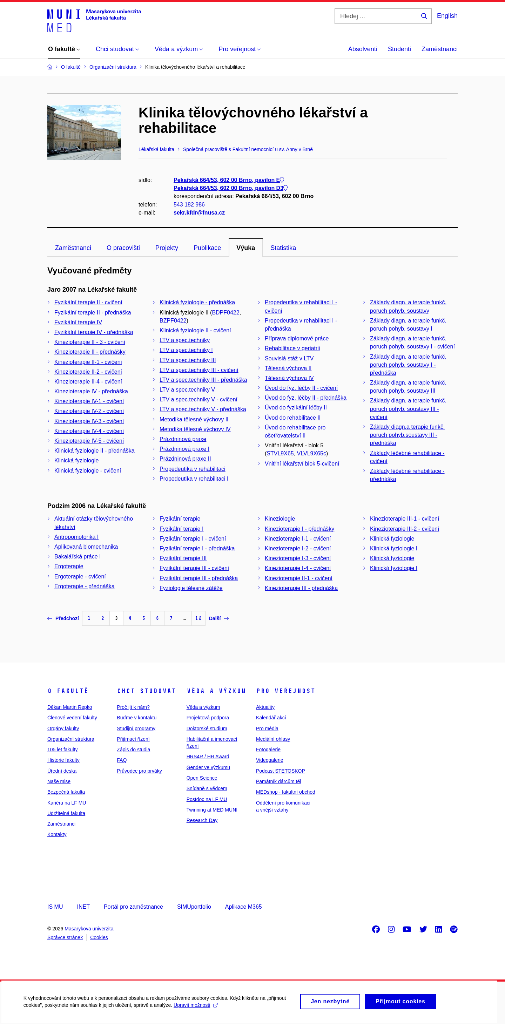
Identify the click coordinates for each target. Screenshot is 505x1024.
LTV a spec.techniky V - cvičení (198, 399)
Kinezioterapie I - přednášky (299, 529)
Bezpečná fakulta (66, 792)
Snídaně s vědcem (207, 788)
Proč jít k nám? (133, 707)
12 (198, 618)
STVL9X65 (280, 453)
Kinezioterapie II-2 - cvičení (88, 372)
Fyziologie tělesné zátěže (191, 588)
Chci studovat (146, 691)
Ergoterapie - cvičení (80, 576)
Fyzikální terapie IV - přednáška (93, 332)
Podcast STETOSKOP (280, 771)
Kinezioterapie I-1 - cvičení (298, 539)
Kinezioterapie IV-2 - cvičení (89, 411)
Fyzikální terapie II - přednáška (92, 313)
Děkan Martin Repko (69, 707)
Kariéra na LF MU (66, 803)
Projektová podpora (208, 717)
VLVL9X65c (311, 453)
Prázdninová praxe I (184, 449)
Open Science (202, 778)
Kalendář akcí (271, 717)
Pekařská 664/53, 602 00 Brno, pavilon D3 (231, 188)
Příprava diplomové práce (297, 338)
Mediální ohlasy (273, 739)
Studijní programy (136, 728)
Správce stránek (65, 937)
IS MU (55, 907)
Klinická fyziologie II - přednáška (94, 451)
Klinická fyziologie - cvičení (87, 471)
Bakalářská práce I (77, 557)
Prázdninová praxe (183, 439)
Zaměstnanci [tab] (73, 247)
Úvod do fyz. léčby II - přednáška (305, 398)
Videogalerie (269, 760)
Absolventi (362, 49)
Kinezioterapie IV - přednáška (91, 391)
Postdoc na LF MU (207, 799)
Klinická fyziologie (76, 460)
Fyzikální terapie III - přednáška (199, 578)
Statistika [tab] (283, 247)
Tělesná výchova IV (289, 378)
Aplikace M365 (243, 907)
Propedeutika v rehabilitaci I (194, 479)
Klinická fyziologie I (393, 548)
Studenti (399, 49)
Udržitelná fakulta (66, 813)
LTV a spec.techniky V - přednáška (203, 409)
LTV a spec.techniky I (186, 350)
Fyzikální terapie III (183, 558)
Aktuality (265, 707)
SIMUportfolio (194, 907)
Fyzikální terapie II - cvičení (88, 302)
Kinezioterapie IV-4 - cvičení (89, 431)
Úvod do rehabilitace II (293, 418)
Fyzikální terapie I (181, 529)
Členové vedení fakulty (72, 717)
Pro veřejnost (285, 691)
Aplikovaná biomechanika (86, 547)
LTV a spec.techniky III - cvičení (199, 370)
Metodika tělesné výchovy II (194, 419)
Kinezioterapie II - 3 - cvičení (89, 342)
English (447, 15)
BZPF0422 (173, 321)
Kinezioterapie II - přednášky (90, 352)
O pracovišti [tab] (123, 247)
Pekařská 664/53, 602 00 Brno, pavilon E (229, 180)
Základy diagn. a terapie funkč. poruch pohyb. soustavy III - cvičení (408, 409)
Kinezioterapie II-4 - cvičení (88, 382)
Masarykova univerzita (89, 928)
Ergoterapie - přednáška (84, 586)
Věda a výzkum (216, 691)
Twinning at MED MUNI (212, 810)
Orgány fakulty (63, 728)
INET (83, 907)
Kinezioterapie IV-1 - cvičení (89, 401)
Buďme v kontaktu (136, 717)
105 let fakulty (62, 749)
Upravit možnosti (196, 1008)
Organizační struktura (70, 739)
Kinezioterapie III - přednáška (301, 588)
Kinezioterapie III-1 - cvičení (404, 519)
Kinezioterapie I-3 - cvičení (298, 558)
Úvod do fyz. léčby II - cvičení (301, 388)
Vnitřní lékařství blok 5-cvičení (302, 464)
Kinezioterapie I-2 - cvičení (298, 548)
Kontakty (56, 834)
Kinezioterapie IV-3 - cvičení (89, 421)
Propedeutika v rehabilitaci (192, 469)
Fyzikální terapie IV (78, 322)
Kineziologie (280, 519)
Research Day (202, 820)
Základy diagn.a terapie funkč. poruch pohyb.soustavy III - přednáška (407, 435)
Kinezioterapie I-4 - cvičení (298, 568)
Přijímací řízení (133, 739)
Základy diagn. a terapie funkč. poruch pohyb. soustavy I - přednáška (408, 365)
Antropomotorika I (76, 537)
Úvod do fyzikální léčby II (296, 408)
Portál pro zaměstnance (133, 907)
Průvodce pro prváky (139, 771)
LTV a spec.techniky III (188, 360)
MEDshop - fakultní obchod (285, 792)
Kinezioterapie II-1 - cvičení (88, 362)
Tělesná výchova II (288, 368)
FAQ (122, 760)
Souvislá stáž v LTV (289, 358)
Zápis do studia (133, 749)
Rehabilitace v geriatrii (292, 348)
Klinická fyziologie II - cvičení (195, 330)
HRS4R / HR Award (208, 756)
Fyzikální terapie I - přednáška (197, 548)
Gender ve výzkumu (208, 767)
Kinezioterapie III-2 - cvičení (404, 529)
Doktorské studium (207, 728)
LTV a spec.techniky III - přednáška (203, 380)
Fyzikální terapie (180, 519)
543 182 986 (189, 205)
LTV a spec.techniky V (187, 390)
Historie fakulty (63, 760)
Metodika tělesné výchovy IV (195, 429)
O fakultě (67, 691)
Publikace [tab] (207, 247)
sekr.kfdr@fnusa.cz (199, 213)
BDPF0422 (225, 313)
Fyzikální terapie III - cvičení (194, 568)
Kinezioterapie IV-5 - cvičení (89, 441)
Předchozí (63, 618)
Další (219, 618)
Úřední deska (61, 771)
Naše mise (58, 781)
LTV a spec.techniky (185, 340)
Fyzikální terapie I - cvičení (193, 539)
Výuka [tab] (245, 247)
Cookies (99, 937)
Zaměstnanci (440, 49)
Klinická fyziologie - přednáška (197, 302)
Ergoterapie (68, 566)
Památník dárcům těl (278, 781)
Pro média (267, 728)
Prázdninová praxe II (185, 459)
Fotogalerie (268, 749)
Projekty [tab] (166, 247)
